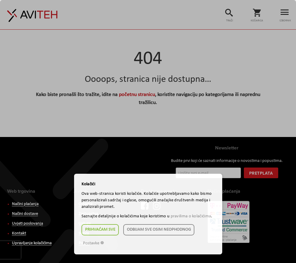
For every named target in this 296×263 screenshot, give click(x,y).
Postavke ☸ (93, 243)
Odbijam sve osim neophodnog (159, 229)
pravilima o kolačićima (191, 216)
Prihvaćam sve (100, 229)
